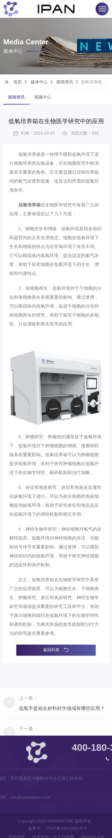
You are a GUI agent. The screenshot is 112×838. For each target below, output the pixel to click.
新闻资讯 (64, 82)
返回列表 (56, 649)
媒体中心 (39, 82)
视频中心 (42, 98)
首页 (17, 82)
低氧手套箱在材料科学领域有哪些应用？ (62, 728)
